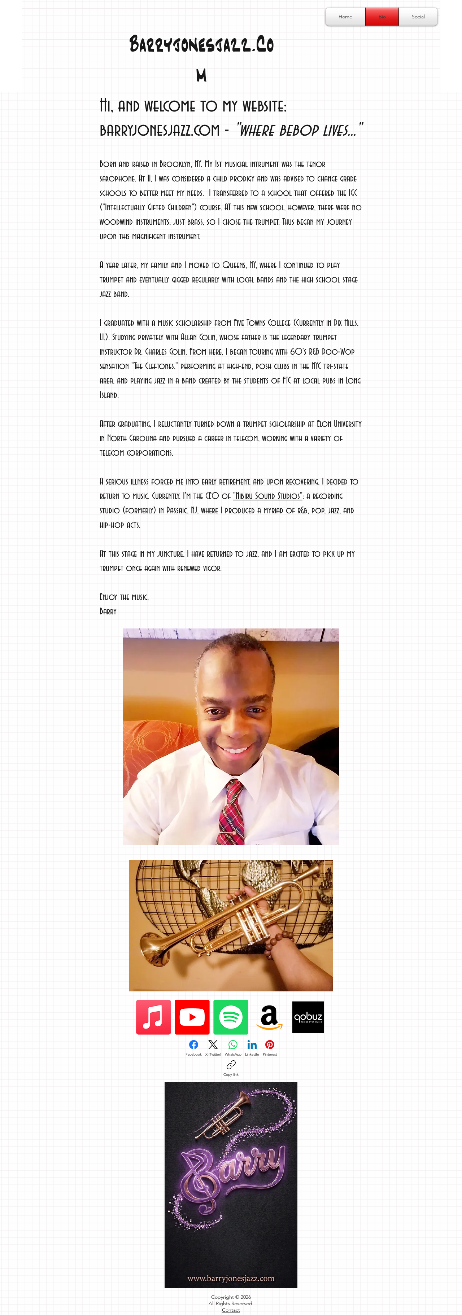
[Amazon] (269, 1017)
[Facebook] (194, 1048)
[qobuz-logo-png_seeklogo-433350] (308, 1017)
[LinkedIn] (252, 1048)
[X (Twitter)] (213, 1048)
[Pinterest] (270, 1048)
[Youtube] (192, 1017)
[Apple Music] (153, 1017)
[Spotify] (230, 1017)
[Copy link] (231, 1068)
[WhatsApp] (233, 1048)
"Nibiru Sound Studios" (267, 496)
